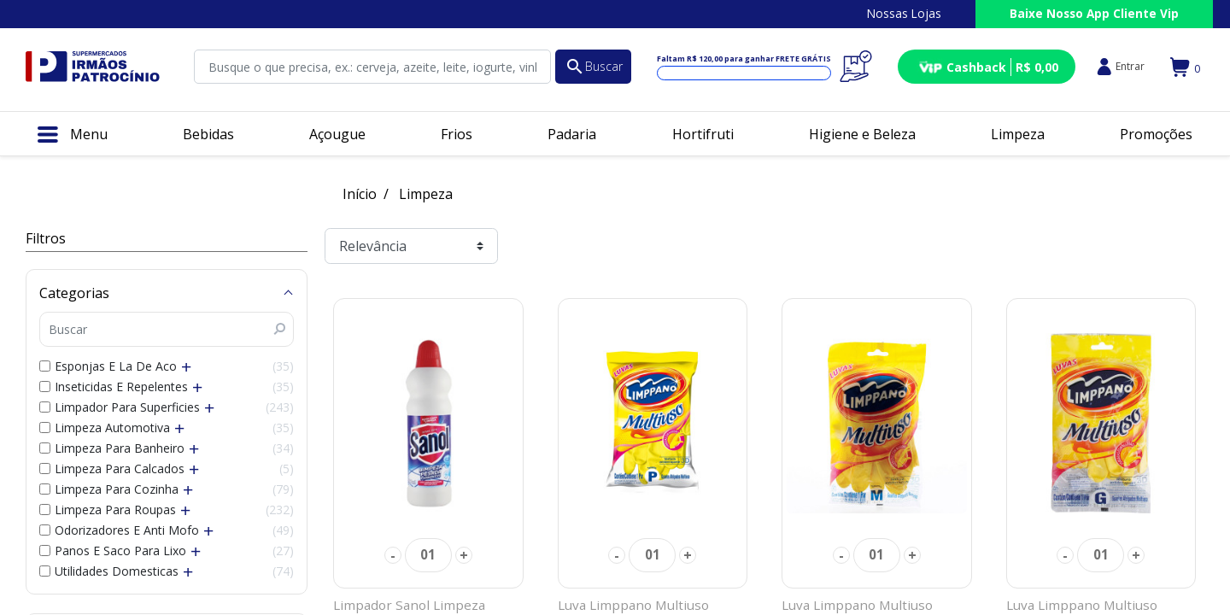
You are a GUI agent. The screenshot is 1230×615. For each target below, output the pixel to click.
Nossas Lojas (904, 13)
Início (360, 193)
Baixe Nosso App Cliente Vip (1094, 13)
